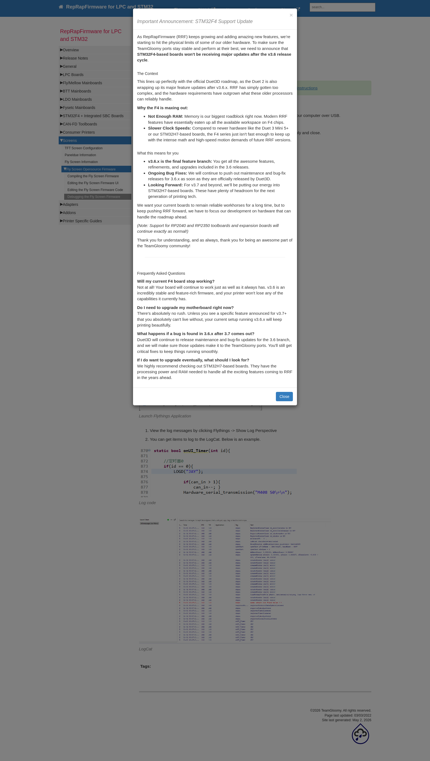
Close (284, 396)
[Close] (291, 15)
